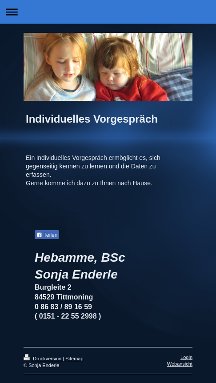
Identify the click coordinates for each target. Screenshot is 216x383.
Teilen (46, 235)
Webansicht (179, 364)
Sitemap (74, 358)
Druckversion (43, 358)
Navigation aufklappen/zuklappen (108, 11)
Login (186, 357)
